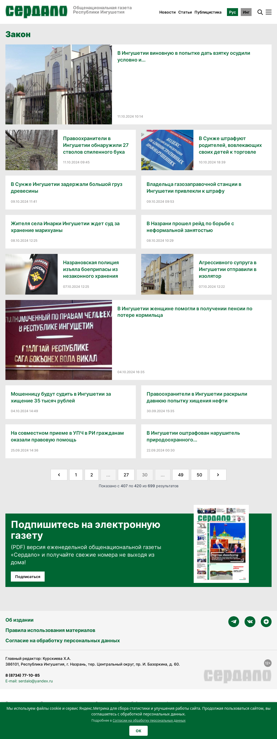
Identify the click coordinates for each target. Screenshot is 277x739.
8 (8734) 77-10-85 (22, 675)
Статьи (185, 12)
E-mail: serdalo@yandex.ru (29, 681)
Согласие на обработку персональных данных (62, 640)
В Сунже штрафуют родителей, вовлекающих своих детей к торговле (230, 145)
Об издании (19, 620)
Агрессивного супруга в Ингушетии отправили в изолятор (227, 269)
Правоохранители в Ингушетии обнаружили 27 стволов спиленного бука (96, 145)
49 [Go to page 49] (180, 474)
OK (138, 730)
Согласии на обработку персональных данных (149, 720)
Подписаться (27, 576)
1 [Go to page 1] (76, 474)
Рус (232, 12)
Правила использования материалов (50, 630)
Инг (246, 12)
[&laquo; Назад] (59, 474)
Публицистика (208, 12)
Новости (167, 12)
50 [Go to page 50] (199, 474)
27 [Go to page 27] (126, 474)
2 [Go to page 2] (91, 474)
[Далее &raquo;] (218, 474)
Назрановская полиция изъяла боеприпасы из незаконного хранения (91, 269)
